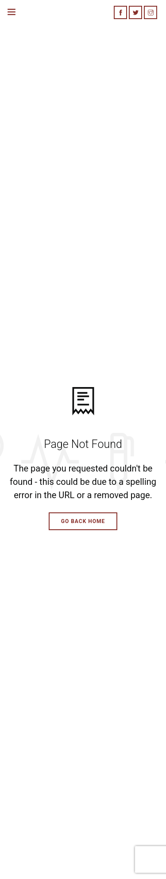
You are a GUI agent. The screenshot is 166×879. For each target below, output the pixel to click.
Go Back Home (83, 521)
